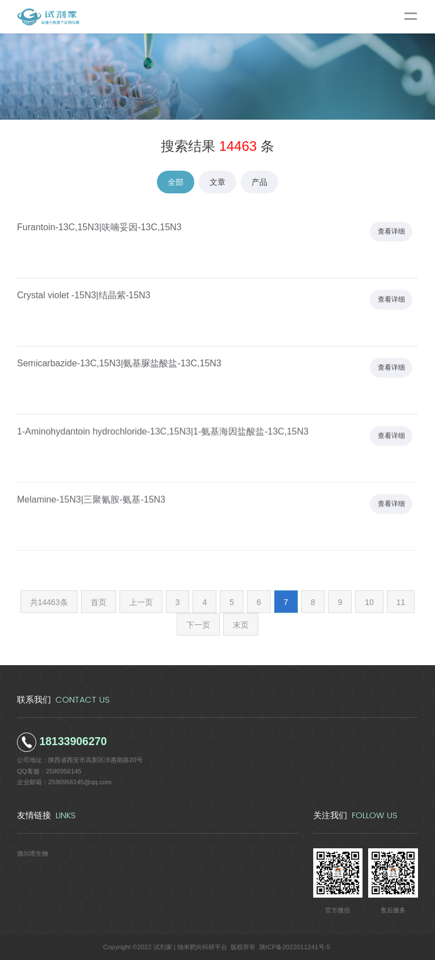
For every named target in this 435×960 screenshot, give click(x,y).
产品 (259, 182)
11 (401, 602)
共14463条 (49, 602)
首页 (98, 602)
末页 (241, 624)
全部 (176, 182)
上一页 (141, 602)
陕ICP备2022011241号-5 (294, 947)
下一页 (198, 624)
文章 (217, 182)
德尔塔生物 (32, 853)
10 (369, 602)
